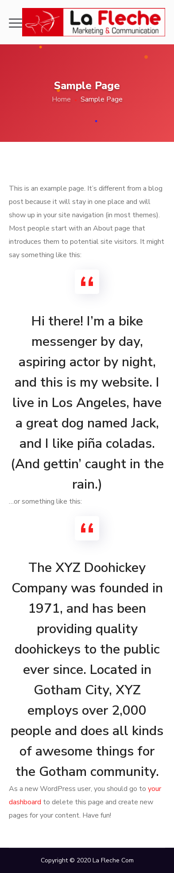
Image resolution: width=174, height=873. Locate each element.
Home (61, 99)
